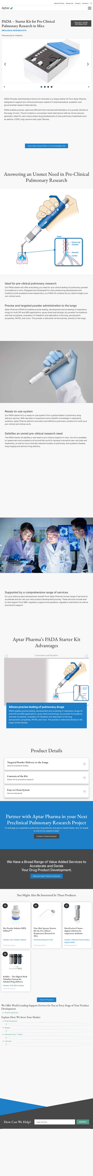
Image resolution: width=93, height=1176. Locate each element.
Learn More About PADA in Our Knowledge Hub (46, 146)
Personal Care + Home (48, 1036)
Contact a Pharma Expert (47, 836)
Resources (69, 3)
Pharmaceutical (48, 1023)
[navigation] (5, 64)
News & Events (59, 3)
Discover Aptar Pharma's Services (46, 876)
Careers (78, 3)
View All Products (47, 1000)
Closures (48, 1043)
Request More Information (81, 23)
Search (82, 1122)
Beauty (48, 1030)
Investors (85, 3)
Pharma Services (11, 1013)
